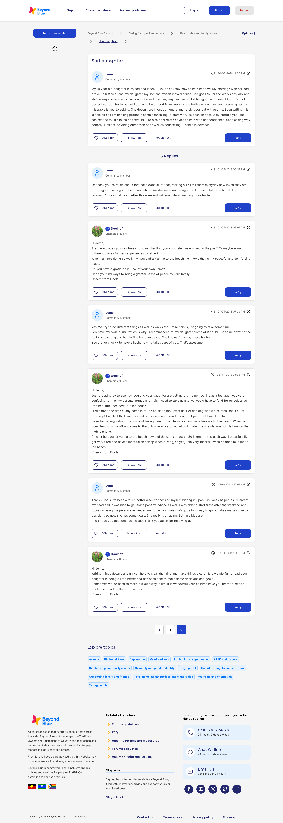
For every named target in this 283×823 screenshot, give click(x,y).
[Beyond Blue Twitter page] (225, 796)
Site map (229, 817)
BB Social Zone (114, 659)
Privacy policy (202, 817)
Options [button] (247, 33)
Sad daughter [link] (108, 41)
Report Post (163, 137)
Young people (98, 685)
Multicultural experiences (191, 659)
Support (244, 10)
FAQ (115, 732)
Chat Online (209, 749)
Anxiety (94, 659)
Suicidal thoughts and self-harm (222, 668)
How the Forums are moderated (135, 741)
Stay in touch (115, 797)
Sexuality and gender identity (154, 668)
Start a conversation (55, 33)
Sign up (219, 10)
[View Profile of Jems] (109, 74)
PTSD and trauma (225, 659)
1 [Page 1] (170, 630)
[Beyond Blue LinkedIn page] (237, 796)
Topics (72, 10)
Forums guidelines (133, 10)
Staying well (188, 668)
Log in (194, 10)
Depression (137, 659)
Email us (206, 769)
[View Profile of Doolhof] (117, 228)
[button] (96, 138)
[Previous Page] (159, 629)
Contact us (145, 817)
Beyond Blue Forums (45, 10)
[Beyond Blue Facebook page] (189, 796)
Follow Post (134, 137)
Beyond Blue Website (45, 720)
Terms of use (173, 817)
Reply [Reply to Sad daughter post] (238, 137)
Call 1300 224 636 (214, 730)
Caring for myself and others (146, 33)
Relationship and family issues (198, 33)
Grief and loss (159, 659)
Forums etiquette (125, 749)
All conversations (98, 10)
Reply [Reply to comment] (238, 207)
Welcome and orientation (215, 676)
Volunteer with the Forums (132, 757)
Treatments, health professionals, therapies (163, 676)
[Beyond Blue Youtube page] (201, 796)
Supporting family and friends (109, 676)
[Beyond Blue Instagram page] (213, 796)
